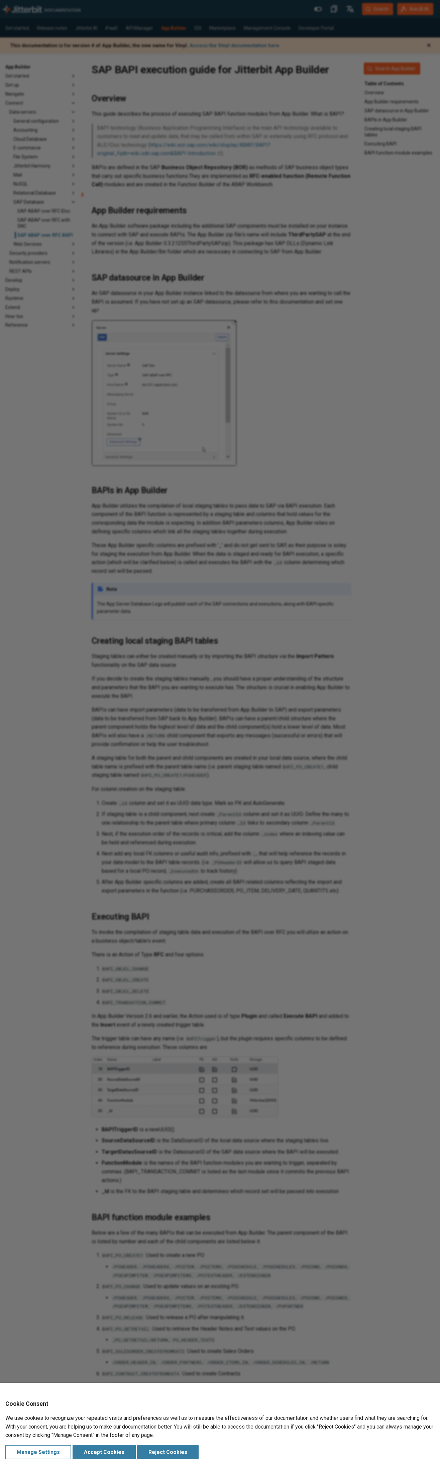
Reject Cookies (167, 1452)
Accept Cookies (104, 1452)
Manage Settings (38, 1452)
